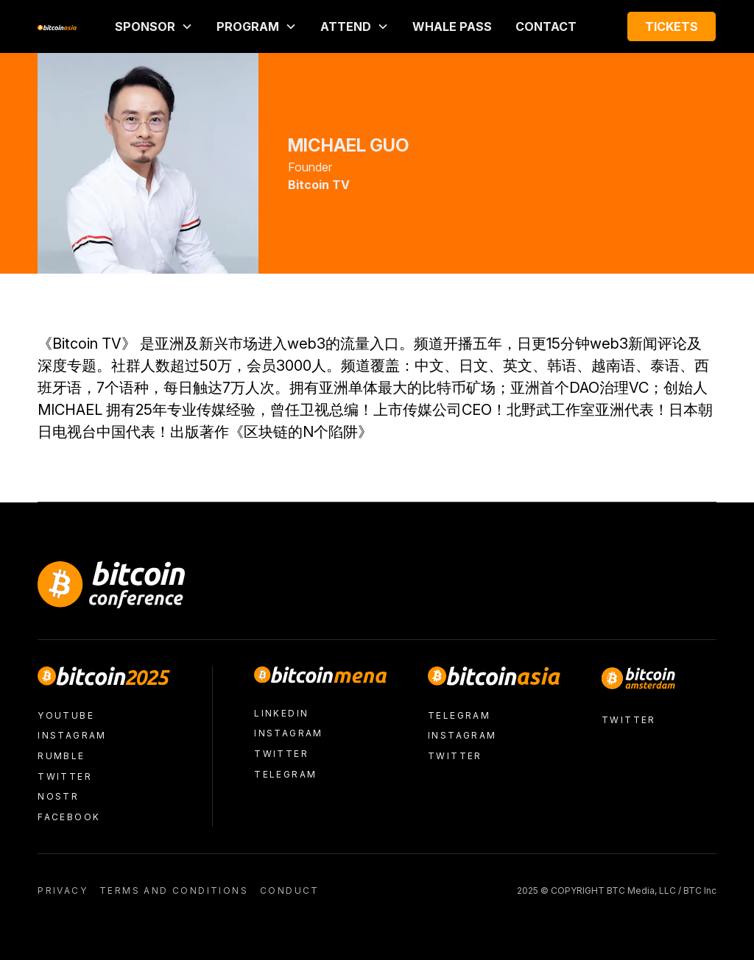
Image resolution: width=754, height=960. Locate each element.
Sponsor (145, 26)
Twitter (65, 776)
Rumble (61, 755)
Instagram (72, 735)
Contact (546, 26)
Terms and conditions (173, 890)
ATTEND (345, 26)
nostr (58, 796)
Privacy (63, 890)
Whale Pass (452, 26)
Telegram (285, 774)
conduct (290, 890)
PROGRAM (247, 26)
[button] (154, 26)
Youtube (66, 715)
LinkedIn (281, 713)
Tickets (671, 26)
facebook (69, 816)
